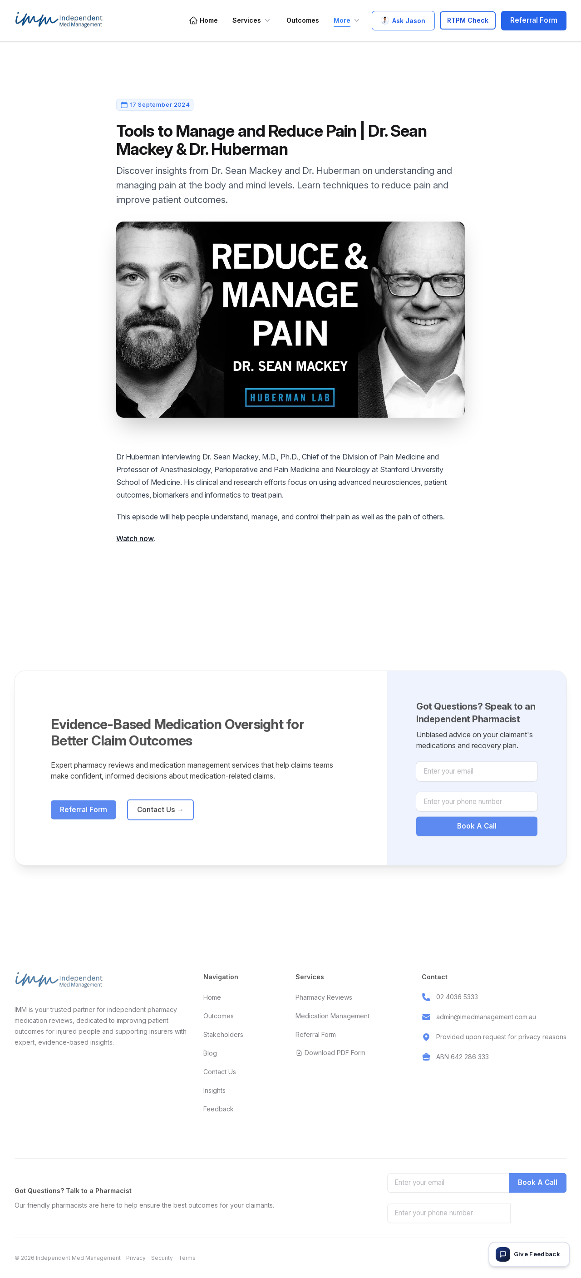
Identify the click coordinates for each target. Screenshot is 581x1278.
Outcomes (302, 20)
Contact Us (160, 821)
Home (203, 20)
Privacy (136, 1257)
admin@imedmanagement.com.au (486, 1017)
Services (252, 20)
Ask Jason (403, 21)
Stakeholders (223, 1034)
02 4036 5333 (457, 997)
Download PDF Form (330, 1052)
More (347, 20)
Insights (214, 1090)
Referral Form (533, 20)
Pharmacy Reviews (323, 997)
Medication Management (332, 1016)
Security (162, 1257)
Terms (187, 1257)
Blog (210, 1053)
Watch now (135, 538)
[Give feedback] (529, 1254)
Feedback (218, 1109)
